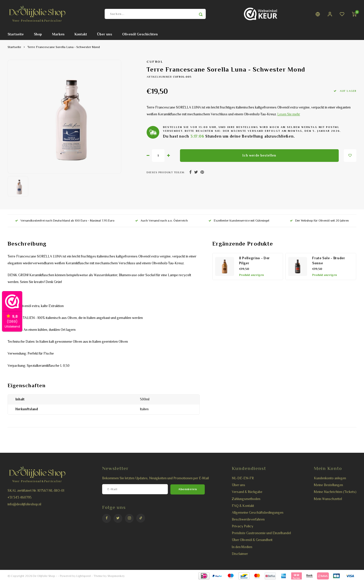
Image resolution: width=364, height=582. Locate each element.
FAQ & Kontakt (243, 506)
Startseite (16, 34)
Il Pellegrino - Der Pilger (254, 260)
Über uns (104, 34)
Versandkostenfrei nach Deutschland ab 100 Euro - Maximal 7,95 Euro (65, 220)
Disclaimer (240, 554)
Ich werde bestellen (259, 155)
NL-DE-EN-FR (243, 478)
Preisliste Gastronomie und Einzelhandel (261, 533)
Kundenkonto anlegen (330, 478)
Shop (38, 34)
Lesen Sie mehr (288, 114)
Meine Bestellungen (328, 485)
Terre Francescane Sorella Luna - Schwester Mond (63, 47)
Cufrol (155, 61)
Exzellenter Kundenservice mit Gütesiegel (239, 220)
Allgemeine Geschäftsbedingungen (257, 512)
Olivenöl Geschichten (140, 34)
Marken (58, 34)
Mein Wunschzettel (328, 499)
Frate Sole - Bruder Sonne (328, 260)
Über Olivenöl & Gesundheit (252, 540)
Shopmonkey (116, 576)
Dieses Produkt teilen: (166, 172)
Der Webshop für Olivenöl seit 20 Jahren (319, 220)
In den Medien (242, 547)
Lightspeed (83, 576)
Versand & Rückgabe (247, 492)
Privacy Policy (242, 526)
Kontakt (81, 34)
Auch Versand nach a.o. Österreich (161, 220)
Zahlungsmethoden (246, 499)
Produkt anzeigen (251, 275)
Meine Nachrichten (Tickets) (335, 492)
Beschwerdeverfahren (248, 519)
